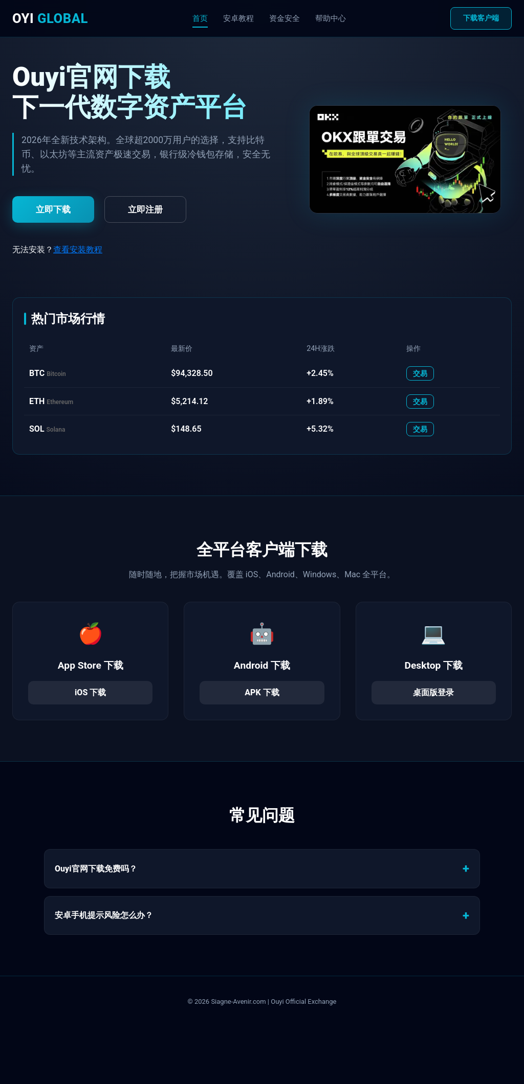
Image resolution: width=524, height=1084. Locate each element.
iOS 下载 (90, 692)
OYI (50, 18)
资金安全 (284, 18)
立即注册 (145, 209)
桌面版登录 (433, 692)
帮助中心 (330, 18)
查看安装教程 (77, 249)
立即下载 (53, 209)
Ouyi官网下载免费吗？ (96, 869)
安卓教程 (238, 18)
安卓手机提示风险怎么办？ (104, 915)
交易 (420, 373)
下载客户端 (481, 18)
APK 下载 (262, 692)
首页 (200, 18)
